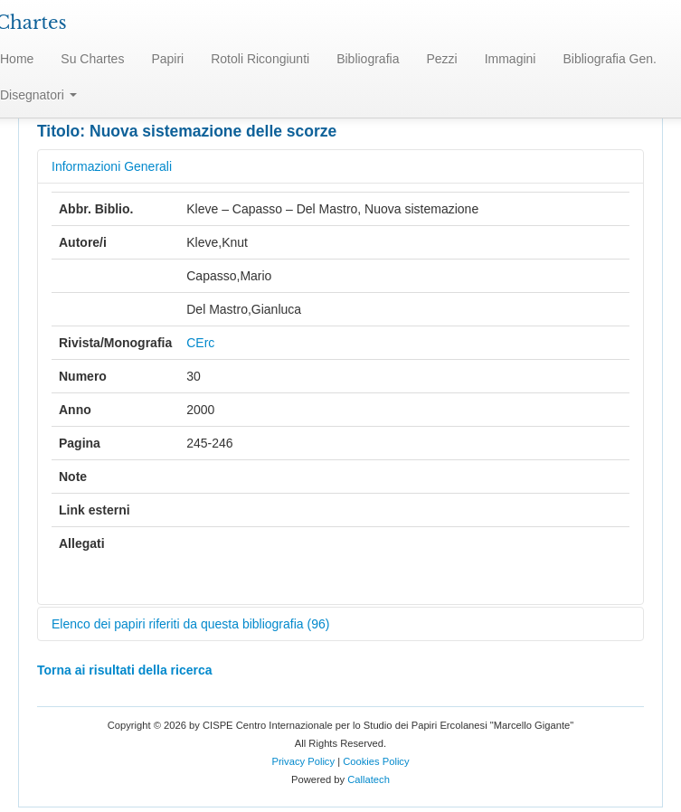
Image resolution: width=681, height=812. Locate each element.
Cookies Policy (376, 761)
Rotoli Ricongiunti (260, 59)
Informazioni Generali (112, 166)
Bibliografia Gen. (610, 59)
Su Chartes (92, 59)
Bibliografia (367, 59)
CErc (200, 342)
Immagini (510, 59)
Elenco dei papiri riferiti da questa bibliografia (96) (190, 624)
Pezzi (441, 59)
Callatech (368, 779)
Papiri (167, 59)
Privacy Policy (303, 761)
